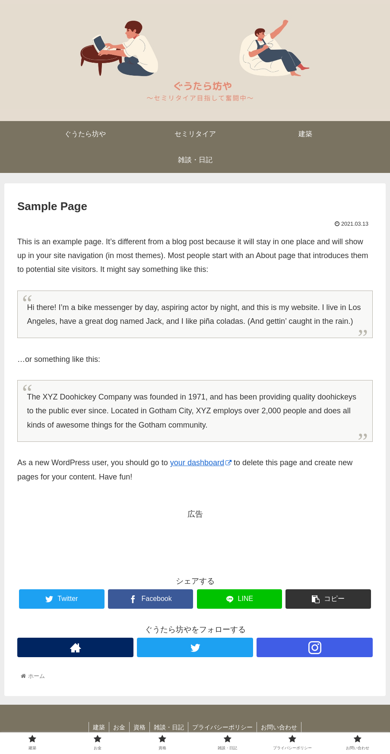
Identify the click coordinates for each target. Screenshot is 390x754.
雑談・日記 (169, 727)
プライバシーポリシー (223, 727)
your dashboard (200, 462)
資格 (139, 727)
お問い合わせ (281, 727)
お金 (118, 727)
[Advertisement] (195, 540)
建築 (97, 727)
